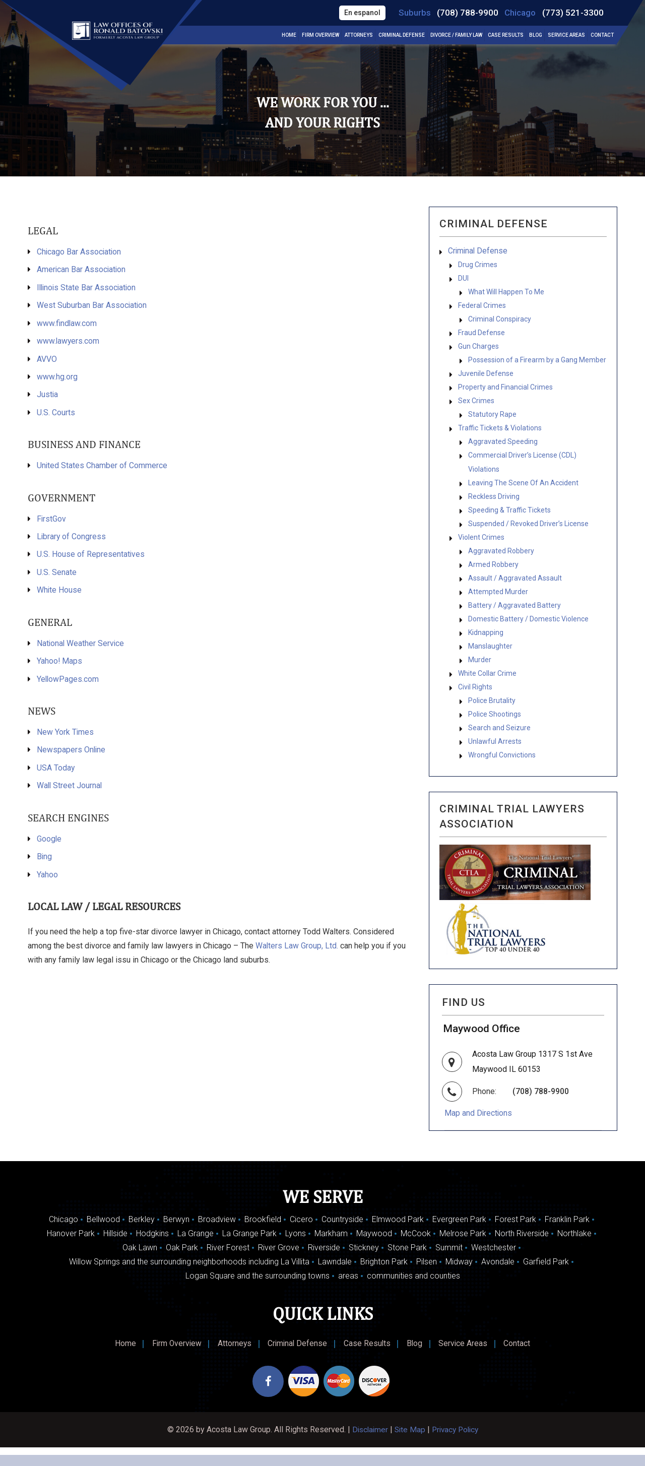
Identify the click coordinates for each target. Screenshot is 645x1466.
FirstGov (52, 522)
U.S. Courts (56, 415)
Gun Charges (478, 350)
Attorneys (359, 35)
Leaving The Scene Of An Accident (523, 491)
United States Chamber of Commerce (102, 468)
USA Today (56, 774)
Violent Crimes (481, 548)
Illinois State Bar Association (88, 288)
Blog (535, 35)
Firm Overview (320, 35)
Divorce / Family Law (456, 35)
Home (289, 35)
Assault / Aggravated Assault (515, 590)
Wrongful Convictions (502, 774)
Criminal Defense (401, 35)
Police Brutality (491, 717)
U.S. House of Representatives (91, 558)
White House (59, 594)
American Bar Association (82, 270)
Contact (602, 35)
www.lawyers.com (68, 342)
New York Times (65, 737)
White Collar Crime (487, 689)
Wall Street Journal (70, 792)
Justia (47, 397)
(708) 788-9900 (466, 13)
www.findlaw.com (67, 324)
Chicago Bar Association (79, 252)
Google (49, 845)
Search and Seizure (499, 745)
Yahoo (47, 881)
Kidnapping (485, 647)
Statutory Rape (492, 421)
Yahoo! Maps (60, 666)
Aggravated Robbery (501, 562)
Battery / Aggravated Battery (514, 618)
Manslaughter (490, 661)
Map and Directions (479, 1131)
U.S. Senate (57, 576)
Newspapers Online (71, 755)
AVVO (47, 360)
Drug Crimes (477, 266)
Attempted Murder (498, 604)
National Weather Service (81, 648)
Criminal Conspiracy (499, 322)
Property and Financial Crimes (505, 393)
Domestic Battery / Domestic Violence (528, 632)
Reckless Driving (494, 505)
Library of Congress (72, 540)
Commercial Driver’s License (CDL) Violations (522, 470)
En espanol (360, 13)
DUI (463, 280)
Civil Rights (475, 703)
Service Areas (566, 35)
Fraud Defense (481, 336)
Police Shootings (494, 731)
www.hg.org (57, 379)
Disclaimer (367, 1448)
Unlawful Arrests (495, 759)
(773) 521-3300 (573, 13)
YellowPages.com (68, 684)
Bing (44, 863)
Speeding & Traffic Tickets (509, 520)
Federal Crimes (482, 308)
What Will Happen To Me (506, 294)
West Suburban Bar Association (92, 306)
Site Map (409, 1448)
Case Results (506, 35)
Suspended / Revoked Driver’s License (528, 534)
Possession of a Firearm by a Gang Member (537, 364)
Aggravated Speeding (503, 449)
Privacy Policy (456, 1448)
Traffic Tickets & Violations (500, 435)
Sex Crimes (476, 407)
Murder (479, 675)
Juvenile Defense (485, 378)
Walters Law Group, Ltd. (298, 953)
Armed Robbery (493, 576)
